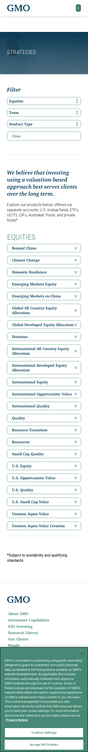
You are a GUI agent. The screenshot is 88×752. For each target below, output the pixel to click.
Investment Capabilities (28, 620)
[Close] (82, 653)
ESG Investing (20, 626)
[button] (78, 8)
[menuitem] (44, 613)
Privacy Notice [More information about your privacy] (17, 720)
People (13, 645)
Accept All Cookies (44, 744)
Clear (16, 136)
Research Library (23, 632)
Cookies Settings (44, 732)
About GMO (18, 613)
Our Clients (18, 639)
